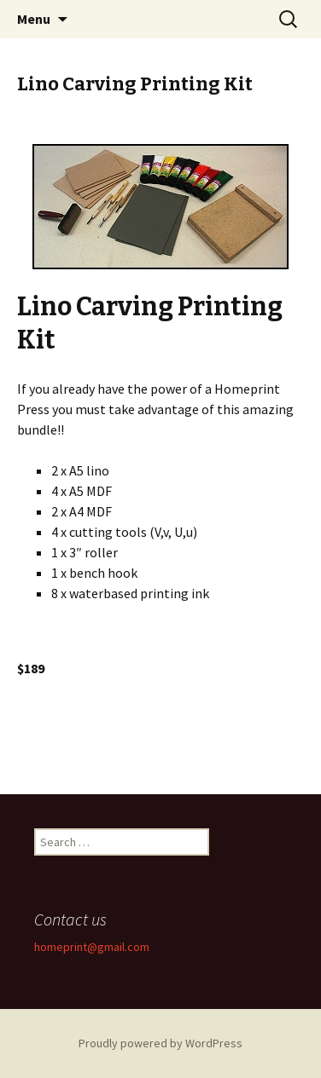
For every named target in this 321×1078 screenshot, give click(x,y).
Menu (33, 18)
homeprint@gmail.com (91, 946)
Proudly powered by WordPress (160, 1043)
